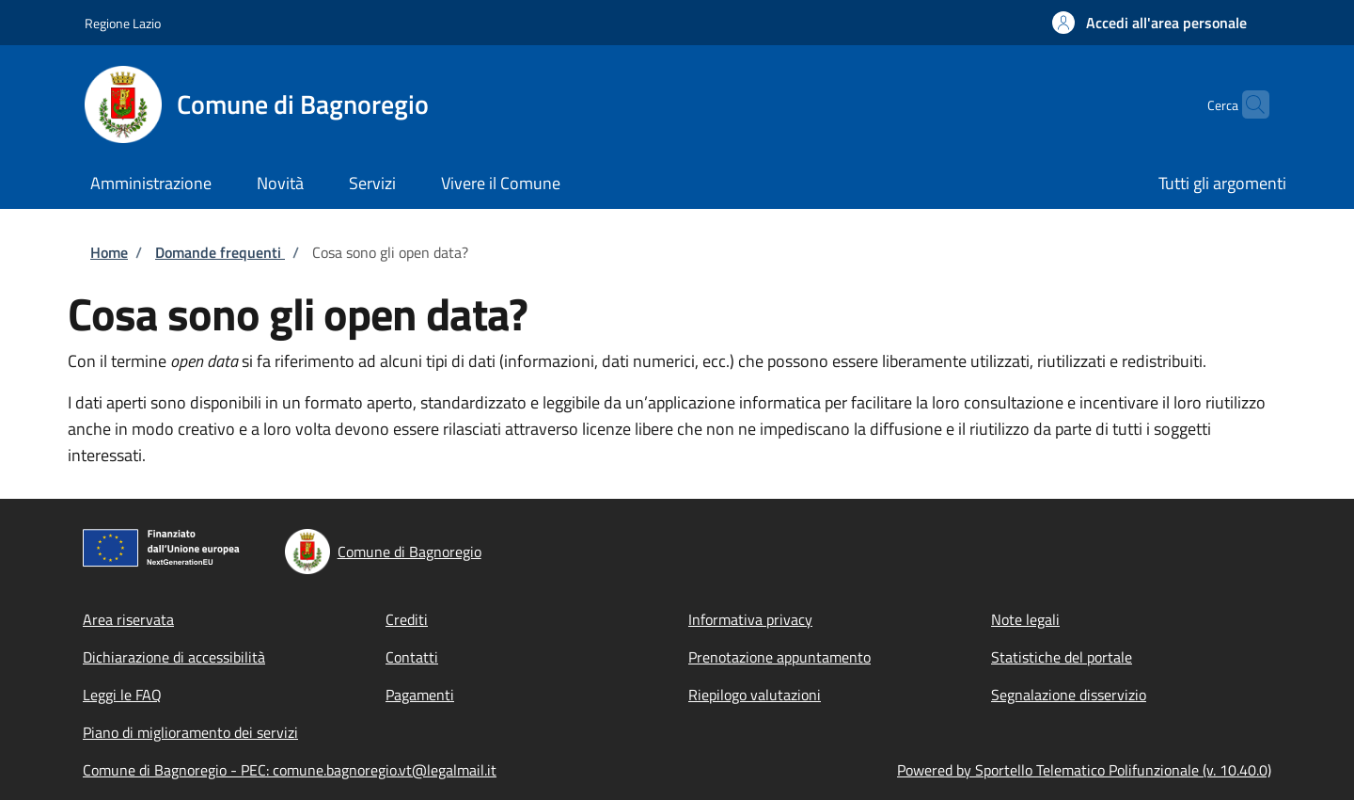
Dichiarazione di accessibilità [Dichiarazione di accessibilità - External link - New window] (174, 657)
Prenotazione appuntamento (779, 657)
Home (109, 252)
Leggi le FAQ (122, 694)
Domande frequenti (220, 252)
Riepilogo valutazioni (754, 694)
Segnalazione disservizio (1068, 694)
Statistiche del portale (1061, 657)
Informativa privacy (750, 619)
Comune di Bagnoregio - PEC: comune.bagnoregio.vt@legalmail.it (289, 770)
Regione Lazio (123, 23)
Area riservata (128, 619)
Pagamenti (420, 694)
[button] (1149, 22)
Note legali (1025, 619)
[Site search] (1246, 104)
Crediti (407, 619)
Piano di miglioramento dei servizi (190, 732)
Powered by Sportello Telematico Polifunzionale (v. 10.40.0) (1084, 770)
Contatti (412, 657)
